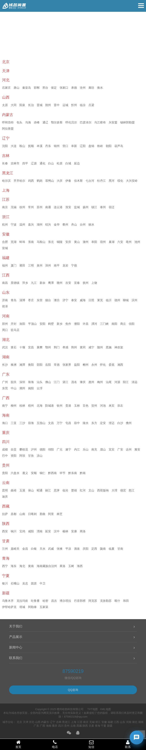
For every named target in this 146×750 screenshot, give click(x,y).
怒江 (131, 490)
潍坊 (57, 300)
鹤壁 (51, 323)
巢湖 (111, 242)
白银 (34, 548)
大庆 (59, 180)
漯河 (94, 323)
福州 (5, 265)
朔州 (48, 105)
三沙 (22, 423)
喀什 (117, 600)
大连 (13, 146)
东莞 (5, 388)
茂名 (74, 382)
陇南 (103, 548)
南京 (5, 207)
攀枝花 (23, 449)
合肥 (5, 242)
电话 (54, 744)
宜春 (77, 282)
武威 (51, 548)
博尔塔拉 (65, 600)
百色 (85, 405)
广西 (42, 725)
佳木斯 (78, 180)
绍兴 (48, 224)
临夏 (111, 548)
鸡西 (31, 180)
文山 (91, 490)
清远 (134, 382)
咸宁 (91, 347)
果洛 (62, 566)
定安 (103, 423)
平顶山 (32, 323)
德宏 (123, 490)
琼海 (31, 423)
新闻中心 (15, 647)
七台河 (90, 180)
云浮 (39, 388)
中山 (13, 388)
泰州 (103, 207)
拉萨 (5, 514)
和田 (126, 600)
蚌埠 (22, 242)
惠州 (91, 382)
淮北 (51, 242)
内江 (77, 449)
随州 (100, 347)
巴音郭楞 (80, 600)
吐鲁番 (35, 600)
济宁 (65, 300)
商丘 (123, 323)
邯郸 (37, 87)
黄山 (77, 242)
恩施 (109, 347)
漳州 (48, 265)
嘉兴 (31, 224)
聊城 (126, 300)
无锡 (13, 207)
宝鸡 (22, 531)
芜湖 (13, 242)
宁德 (74, 265)
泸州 (34, 449)
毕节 (62, 473)
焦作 (68, 323)
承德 (74, 87)
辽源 (34, 163)
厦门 (13, 265)
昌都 (13, 514)
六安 (120, 242)
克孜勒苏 (106, 600)
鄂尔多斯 (56, 122)
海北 (22, 566)
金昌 (25, 548)
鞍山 (22, 146)
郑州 (5, 323)
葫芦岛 (118, 146)
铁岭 (100, 146)
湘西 (120, 364)
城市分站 (7, 722)
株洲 (13, 364)
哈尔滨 (6, 180)
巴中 (5, 455)
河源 (117, 382)
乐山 (85, 449)
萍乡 (25, 282)
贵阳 (5, 473)
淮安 (68, 207)
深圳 (22, 382)
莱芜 (100, 300)
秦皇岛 (26, 87)
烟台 (48, 300)
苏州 (39, 207)
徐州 (22, 207)
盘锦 (91, 146)
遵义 (25, 473)
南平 (57, 265)
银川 (5, 583)
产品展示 (15, 637)
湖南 (141, 722)
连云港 (58, 207)
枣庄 (31, 300)
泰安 (74, 300)
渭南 (39, 531)
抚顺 (31, 146)
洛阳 (22, 323)
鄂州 (48, 347)
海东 (13, 566)
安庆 (68, 242)
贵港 (68, 405)
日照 (91, 300)
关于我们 (15, 626)
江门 (57, 382)
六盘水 (15, 473)
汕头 (39, 382)
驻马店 (15, 330)
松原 (59, 163)
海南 (48, 725)
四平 (25, 163)
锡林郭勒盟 (127, 122)
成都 (5, 449)
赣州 (59, 282)
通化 (42, 163)
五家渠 (44, 607)
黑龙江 (66, 722)
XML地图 (105, 709)
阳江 (126, 382)
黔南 (83, 473)
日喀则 (32, 514)
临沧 (65, 490)
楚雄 (74, 490)
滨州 (134, 300)
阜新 (74, 146)
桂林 (22, 405)
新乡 (59, 323)
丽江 (48, 490)
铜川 (13, 531)
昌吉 (54, 600)
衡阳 (31, 364)
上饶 (94, 282)
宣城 (5, 248)
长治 (31, 105)
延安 (48, 531)
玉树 (71, 566)
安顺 (34, 473)
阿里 (51, 514)
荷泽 (5, 306)
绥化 (120, 180)
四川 (61, 725)
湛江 (65, 382)
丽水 (91, 224)
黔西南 (52, 473)
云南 (73, 725)
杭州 (5, 224)
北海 (39, 405)
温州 (22, 224)
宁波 (13, 224)
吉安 (68, 282)
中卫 (42, 583)
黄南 (31, 566)
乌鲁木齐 (8, 600)
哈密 (45, 600)
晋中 (57, 105)
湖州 (39, 224)
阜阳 (94, 242)
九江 (34, 282)
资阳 (13, 455)
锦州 (57, 146)
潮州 (22, 388)
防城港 (49, 405)
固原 (34, 583)
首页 (18, 744)
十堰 (22, 347)
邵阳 (39, 364)
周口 (5, 330)
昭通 (39, 490)
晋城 (39, 105)
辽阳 (83, 146)
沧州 (83, 87)
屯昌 (68, 423)
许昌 (85, 323)
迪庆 (5, 496)
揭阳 (31, 388)
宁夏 (103, 725)
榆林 (65, 531)
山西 (37, 722)
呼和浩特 (8, 122)
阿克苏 (92, 600)
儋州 (129, 423)
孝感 (65, 347)
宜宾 (111, 449)
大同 (13, 105)
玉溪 (22, 490)
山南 (22, 514)
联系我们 (15, 658)
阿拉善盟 (8, 128)
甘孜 (31, 455)
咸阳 (31, 531)
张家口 (64, 87)
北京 (19, 722)
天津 (25, 722)
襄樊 (39, 347)
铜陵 (59, 242)
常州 (31, 207)
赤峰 (37, 122)
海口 (5, 423)
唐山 (16, 87)
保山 (31, 490)
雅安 (137, 449)
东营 (39, 300)
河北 (31, 722)
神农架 (118, 347)
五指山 (41, 423)
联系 (128, 744)
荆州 (74, 347)
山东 (122, 722)
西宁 (5, 566)
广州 (5, 382)
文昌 (51, 423)
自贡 (13, 449)
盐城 (77, 207)
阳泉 (22, 105)
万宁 (59, 423)
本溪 (39, 146)
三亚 (13, 423)
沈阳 (5, 146)
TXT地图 (92, 709)
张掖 (59, 548)
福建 (110, 722)
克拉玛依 (22, 600)
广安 (120, 449)
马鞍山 (41, 242)
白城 (68, 163)
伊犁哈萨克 (9, 607)
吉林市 (15, 163)
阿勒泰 (32, 607)
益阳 (77, 364)
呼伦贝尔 (71, 122)
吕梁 (91, 105)
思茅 (57, 490)
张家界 (66, 364)
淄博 (22, 300)
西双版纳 (103, 490)
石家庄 (6, 87)
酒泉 (77, 548)
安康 (74, 531)
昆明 (5, 490)
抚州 (85, 282)
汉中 (57, 531)
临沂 (109, 300)
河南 (128, 722)
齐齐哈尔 (19, 180)
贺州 (94, 405)
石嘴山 (15, 583)
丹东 (48, 146)
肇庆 (83, 382)
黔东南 (72, 473)
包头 (19, 122)
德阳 (42, 449)
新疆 (109, 725)
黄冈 (83, 347)
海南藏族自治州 (47, 566)
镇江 (94, 207)
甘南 (120, 548)
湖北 (134, 722)
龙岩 (65, 265)
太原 (5, 105)
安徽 (104, 722)
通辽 (45, 122)
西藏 (79, 725)
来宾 (111, 405)
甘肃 (91, 725)
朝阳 (109, 146)
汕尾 (109, 382)
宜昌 (31, 347)
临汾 (83, 105)
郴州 (85, 364)
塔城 (22, 607)
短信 (91, 744)
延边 (77, 163)
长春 (5, 163)
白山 (51, 163)
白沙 (120, 423)
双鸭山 (49, 180)
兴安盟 (113, 122)
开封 (13, 323)
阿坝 (22, 455)
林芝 (59, 514)
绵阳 (51, 449)
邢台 (45, 87)
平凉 (68, 548)
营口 (65, 146)
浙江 (98, 722)
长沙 (5, 364)
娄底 (111, 364)
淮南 (31, 242)
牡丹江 (101, 180)
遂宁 (68, 449)
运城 (65, 105)
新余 (42, 282)
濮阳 (77, 323)
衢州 (65, 224)
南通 (48, 207)
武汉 (5, 347)
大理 (114, 490)
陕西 (85, 725)
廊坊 (91, 87)
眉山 (103, 449)
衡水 (100, 87)
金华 (57, 224)
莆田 (22, 265)
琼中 (77, 423)
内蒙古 (45, 722)
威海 (83, 300)
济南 (5, 300)
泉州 (39, 265)
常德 (57, 364)
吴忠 (25, 583)
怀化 (103, 364)
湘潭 (22, 364)
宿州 (103, 242)
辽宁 (52, 722)
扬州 (85, 207)
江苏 (79, 722)
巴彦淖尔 (85, 122)
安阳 (42, 323)
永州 (94, 364)
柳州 (13, 405)
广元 (59, 449)
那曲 (42, 514)
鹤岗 (39, 180)
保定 (54, 87)
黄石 (13, 347)
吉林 (58, 722)
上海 (73, 722)
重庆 (54, 725)
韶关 (13, 382)
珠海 (31, 382)
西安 (5, 531)
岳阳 (48, 364)
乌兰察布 (100, 122)
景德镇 (15, 282)
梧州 (31, 405)
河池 (103, 405)
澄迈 (111, 423)
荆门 (57, 347)
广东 (36, 725)
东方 (94, 423)
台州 (83, 224)
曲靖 (13, 490)
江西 (116, 722)
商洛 (83, 531)
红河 (83, 490)
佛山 (48, 382)
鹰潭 (51, 282)
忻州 (74, 105)
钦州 (59, 405)
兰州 (5, 548)
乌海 (28, 122)
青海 (97, 725)
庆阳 (85, 548)
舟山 (74, 224)
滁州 (85, 242)
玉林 (77, 405)
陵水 (85, 423)
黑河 (111, 180)
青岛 (13, 300)
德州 (117, 300)
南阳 (114, 323)
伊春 (68, 180)
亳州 (129, 242)
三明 (31, 265)
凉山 (39, 455)
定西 (94, 548)
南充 (94, 449)
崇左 (120, 405)
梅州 (100, 382)
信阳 (131, 323)
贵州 (66, 725)
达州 (129, 449)
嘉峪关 (15, 548)
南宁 (5, 405)
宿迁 (111, 207)
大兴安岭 (132, 180)
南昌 (5, 282)
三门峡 (104, 323)
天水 (42, 548)
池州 (137, 242)
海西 (80, 566)
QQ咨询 (73, 689)
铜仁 (42, 473)
